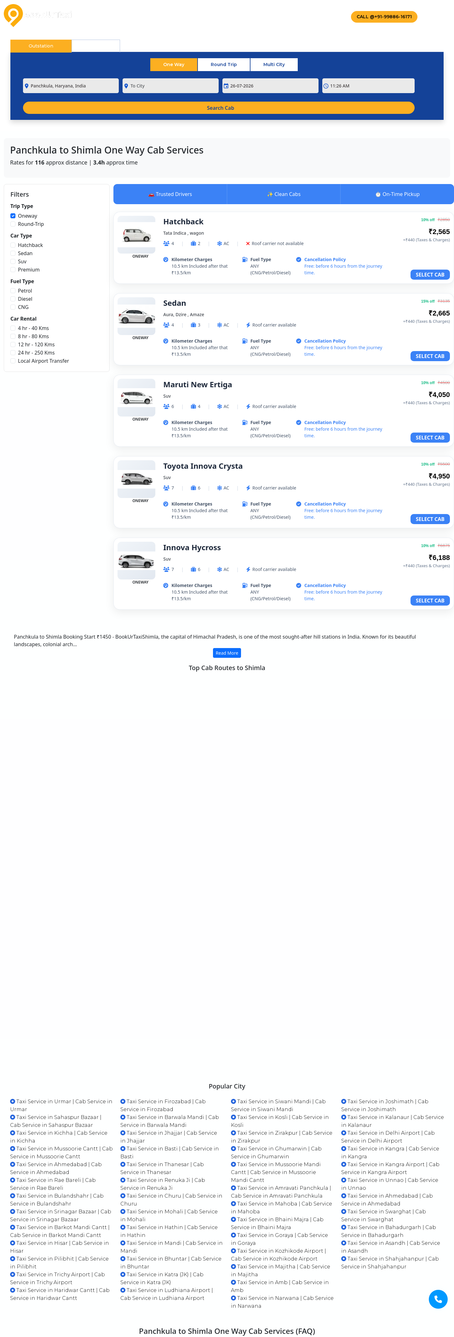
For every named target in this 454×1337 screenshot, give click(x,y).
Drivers (272, 16)
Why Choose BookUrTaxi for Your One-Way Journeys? (88, 1259)
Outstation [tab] (41, 46)
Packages (172, 16)
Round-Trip (31, 224)
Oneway (27, 215)
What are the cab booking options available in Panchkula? (314, 1323)
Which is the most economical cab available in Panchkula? (95, 1323)
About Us (128, 16)
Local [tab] (96, 46)
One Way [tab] (173, 64)
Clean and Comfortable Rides (56, 1280)
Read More (227, 653)
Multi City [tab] (274, 64)
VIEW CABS (419, 713)
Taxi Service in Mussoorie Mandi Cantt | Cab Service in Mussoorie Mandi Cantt (276, 1081)
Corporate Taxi (223, 16)
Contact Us (316, 16)
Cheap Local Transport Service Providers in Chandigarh (310, 1280)
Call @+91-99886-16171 (384, 17)
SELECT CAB (430, 274)
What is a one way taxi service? (278, 1302)
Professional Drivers (264, 1259)
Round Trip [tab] (224, 64)
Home (95, 16)
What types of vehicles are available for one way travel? (92, 1302)
